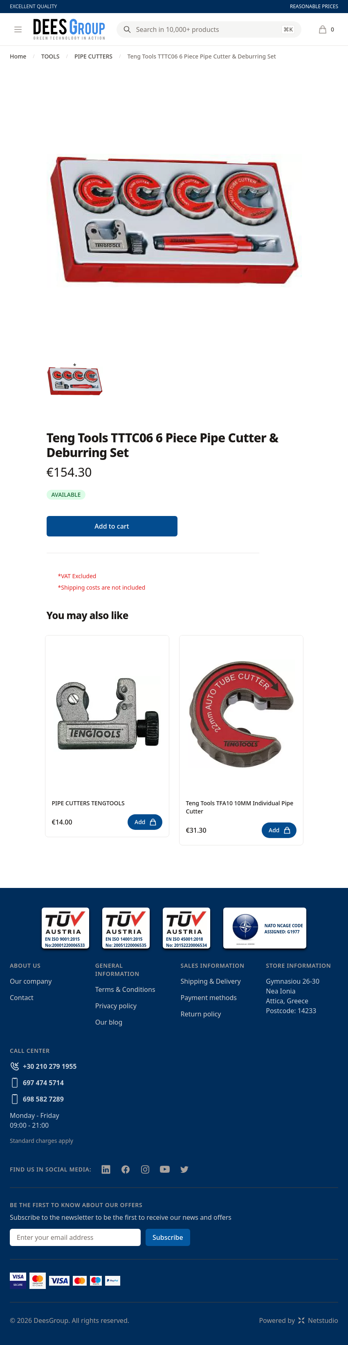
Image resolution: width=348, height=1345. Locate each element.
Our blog (109, 1022)
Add (146, 822)
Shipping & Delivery (211, 981)
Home (18, 56)
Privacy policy (116, 1005)
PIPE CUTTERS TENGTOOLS (88, 803)
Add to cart (111, 526)
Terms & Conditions (125, 989)
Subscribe (168, 1237)
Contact (22, 997)
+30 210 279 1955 (49, 1066)
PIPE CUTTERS (93, 56)
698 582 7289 (43, 1099)
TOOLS (50, 56)
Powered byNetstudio (298, 1320)
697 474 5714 (43, 1082)
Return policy (201, 1013)
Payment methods (209, 997)
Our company (31, 981)
